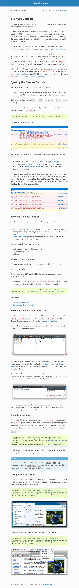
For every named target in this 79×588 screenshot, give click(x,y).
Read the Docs (48, 584)
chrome (49, 74)
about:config (21, 74)
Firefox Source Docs (40, 3)
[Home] (11, 10)
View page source (62, 10)
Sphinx (20, 584)
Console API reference (21, 302)
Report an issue (48, 10)
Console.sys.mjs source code (23, 305)
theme (31, 584)
